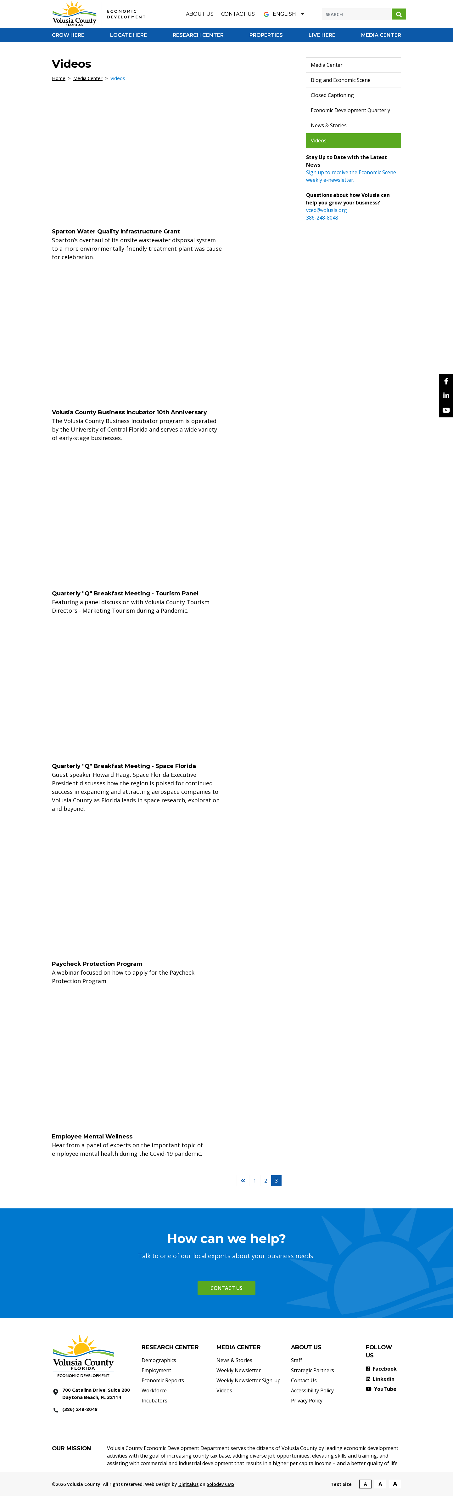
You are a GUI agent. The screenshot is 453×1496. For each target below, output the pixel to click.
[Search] (356, 14)
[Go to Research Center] (198, 35)
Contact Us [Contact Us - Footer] (304, 1380)
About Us (200, 14)
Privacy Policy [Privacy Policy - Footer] (306, 1400)
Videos (319, 140)
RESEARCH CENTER (170, 1347)
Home (58, 78)
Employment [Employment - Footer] (156, 1370)
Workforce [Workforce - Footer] (154, 1390)
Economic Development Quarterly (350, 110)
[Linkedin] (446, 395)
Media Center (88, 78)
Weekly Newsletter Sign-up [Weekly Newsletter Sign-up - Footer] (248, 1380)
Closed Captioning (332, 95)
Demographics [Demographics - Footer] (159, 1360)
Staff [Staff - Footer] (296, 1360)
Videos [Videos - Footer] (224, 1390)
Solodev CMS (220, 1484)
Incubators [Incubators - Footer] (154, 1400)
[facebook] (446, 381)
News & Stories (329, 125)
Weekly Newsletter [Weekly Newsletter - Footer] (238, 1370)
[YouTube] (446, 410)
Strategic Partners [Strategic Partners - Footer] (312, 1370)
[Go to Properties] (266, 35)
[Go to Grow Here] (68, 35)
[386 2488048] (92, 1410)
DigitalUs (188, 1484)
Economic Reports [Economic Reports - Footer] (163, 1380)
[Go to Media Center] (381, 35)
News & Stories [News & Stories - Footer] (234, 1360)
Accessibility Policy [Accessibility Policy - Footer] (312, 1390)
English (279, 14)
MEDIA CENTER (238, 1347)
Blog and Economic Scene (341, 80)
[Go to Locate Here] (128, 35)
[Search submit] (399, 14)
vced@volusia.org (326, 210)
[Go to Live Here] (322, 35)
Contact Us (238, 14)
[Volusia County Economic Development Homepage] (99, 13)
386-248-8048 (322, 217)
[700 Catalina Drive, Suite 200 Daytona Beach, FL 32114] (92, 1393)
